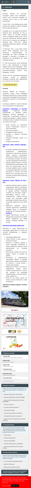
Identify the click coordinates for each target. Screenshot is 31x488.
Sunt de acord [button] (15, 485)
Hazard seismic (7, 435)
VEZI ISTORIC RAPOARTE (8, 381)
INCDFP (5, 2)
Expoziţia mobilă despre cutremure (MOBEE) (14, 397)
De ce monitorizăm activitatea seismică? (13, 461)
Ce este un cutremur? (8, 404)
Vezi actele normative (10, 84)
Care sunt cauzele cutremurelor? (11, 407)
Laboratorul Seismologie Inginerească (13, 225)
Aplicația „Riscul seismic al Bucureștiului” (13, 394)
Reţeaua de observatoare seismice (11, 467)
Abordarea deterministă (9, 438)
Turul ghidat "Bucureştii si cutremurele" (12, 416)
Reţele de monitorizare (9, 464)
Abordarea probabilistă (9, 441)
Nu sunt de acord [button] (6, 485)
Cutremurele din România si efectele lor (12, 413)
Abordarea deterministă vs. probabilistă (13, 443)
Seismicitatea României (9, 410)
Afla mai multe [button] (5, 482)
